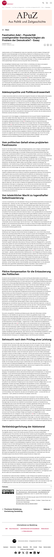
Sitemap (19, 547)
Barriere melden (47, 547)
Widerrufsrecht (45, 528)
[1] (28, 77)
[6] (32, 413)
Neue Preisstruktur (14, 528)
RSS (31, 547)
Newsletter (25, 547)
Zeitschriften (8, 7)
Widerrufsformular (27, 531)
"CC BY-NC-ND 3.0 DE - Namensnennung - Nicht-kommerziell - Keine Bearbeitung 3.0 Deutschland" (33, 492)
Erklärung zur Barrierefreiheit (27, 549)
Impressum (5, 547)
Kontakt (35, 547)
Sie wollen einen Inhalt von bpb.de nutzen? (27, 503)
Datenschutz (13, 547)
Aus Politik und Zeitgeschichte (18, 7)
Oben (43, 7)
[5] (17, 323)
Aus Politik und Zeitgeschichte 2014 (33, 7)
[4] (33, 250)
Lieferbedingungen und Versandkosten (29, 528)
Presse (40, 547)
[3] (11, 124)
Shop (3, 7)
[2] (24, 121)
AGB (6, 528)
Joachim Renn (6, 43)
